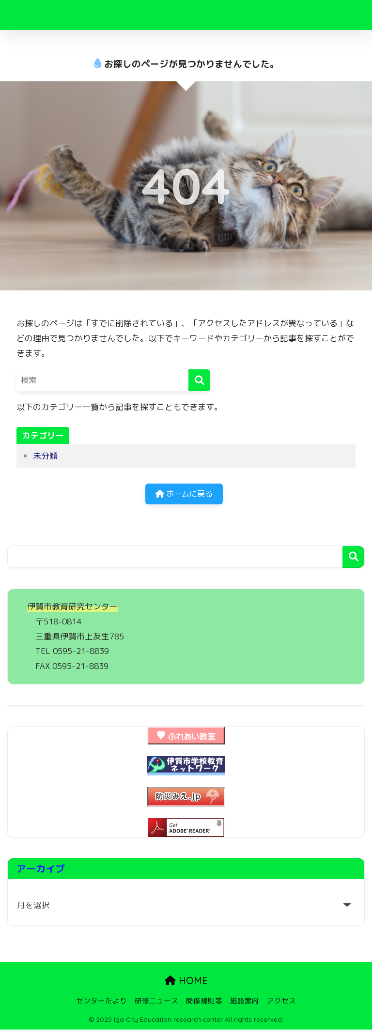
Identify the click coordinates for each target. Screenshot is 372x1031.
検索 (353, 558)
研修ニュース (156, 1002)
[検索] (199, 380)
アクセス (281, 1002)
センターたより (101, 1002)
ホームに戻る (184, 494)
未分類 (45, 455)
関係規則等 (204, 1002)
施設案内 (244, 1002)
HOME (186, 982)
